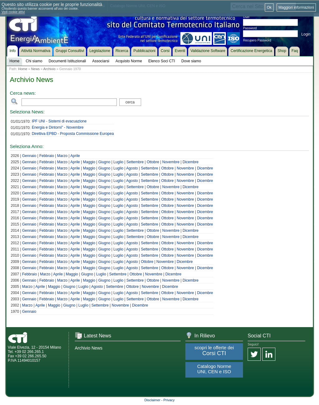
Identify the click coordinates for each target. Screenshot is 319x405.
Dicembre (190, 162)
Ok (269, 7)
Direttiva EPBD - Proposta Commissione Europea (73, 133)
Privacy (169, 400)
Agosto (132, 168)
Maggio (89, 162)
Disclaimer (152, 400)
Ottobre (153, 162)
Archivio (49, 69)
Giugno (104, 162)
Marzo (62, 156)
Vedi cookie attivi (13, 12)
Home (22, 69)
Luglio (118, 162)
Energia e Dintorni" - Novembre (57, 127)
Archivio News (88, 347)
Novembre (170, 162)
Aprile (75, 156)
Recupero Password (257, 40)
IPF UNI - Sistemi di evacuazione (59, 121)
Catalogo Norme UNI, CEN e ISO (214, 369)
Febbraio (46, 156)
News (35, 69)
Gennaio (29, 156)
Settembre (135, 162)
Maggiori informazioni (296, 7)
